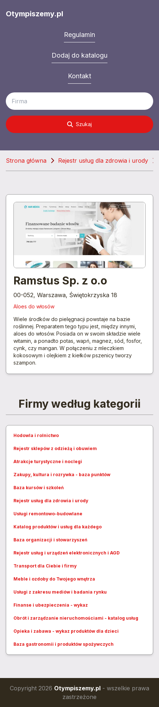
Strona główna (26, 160)
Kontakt (79, 76)
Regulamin (79, 34)
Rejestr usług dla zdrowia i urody (103, 160)
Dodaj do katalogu (79, 55)
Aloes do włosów (33, 306)
